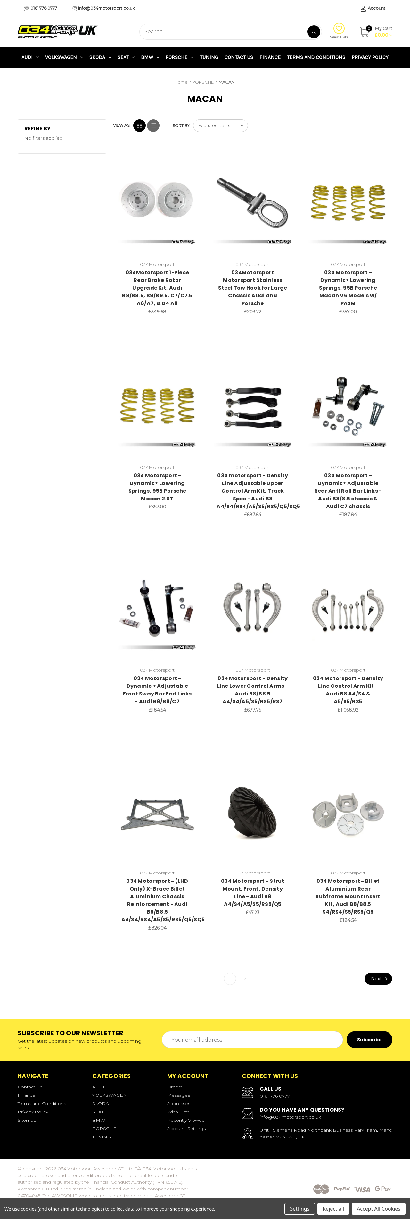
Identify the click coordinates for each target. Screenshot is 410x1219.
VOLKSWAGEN (64, 57)
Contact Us (239, 57)
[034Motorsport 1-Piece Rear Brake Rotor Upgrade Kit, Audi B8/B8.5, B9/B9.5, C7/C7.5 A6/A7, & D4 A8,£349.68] (157, 205)
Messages (178, 1095)
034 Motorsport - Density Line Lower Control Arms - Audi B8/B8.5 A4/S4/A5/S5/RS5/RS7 (252, 690)
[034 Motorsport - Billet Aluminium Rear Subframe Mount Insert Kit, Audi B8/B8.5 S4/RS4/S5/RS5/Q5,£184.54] (348, 814)
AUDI (30, 57)
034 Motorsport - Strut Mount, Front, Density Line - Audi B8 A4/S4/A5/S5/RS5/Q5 (252, 892)
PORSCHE (179, 57)
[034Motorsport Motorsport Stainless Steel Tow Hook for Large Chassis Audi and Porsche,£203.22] (252, 205)
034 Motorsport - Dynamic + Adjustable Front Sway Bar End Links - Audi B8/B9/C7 (157, 690)
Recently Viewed (186, 1120)
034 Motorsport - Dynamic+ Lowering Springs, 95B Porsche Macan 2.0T (157, 487)
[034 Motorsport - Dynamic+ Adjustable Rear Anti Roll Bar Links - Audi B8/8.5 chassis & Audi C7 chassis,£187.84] (348, 408)
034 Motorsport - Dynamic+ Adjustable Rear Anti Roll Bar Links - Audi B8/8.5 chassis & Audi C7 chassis (348, 491)
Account (373, 8)
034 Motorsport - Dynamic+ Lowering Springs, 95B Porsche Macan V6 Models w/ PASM (348, 288)
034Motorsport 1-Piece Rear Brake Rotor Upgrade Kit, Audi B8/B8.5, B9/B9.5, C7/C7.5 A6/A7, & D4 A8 (157, 288)
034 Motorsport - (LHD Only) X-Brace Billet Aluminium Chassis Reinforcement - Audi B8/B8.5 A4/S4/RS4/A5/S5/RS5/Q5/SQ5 (157, 900)
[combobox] (230, 32)
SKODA (100, 57)
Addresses (178, 1103)
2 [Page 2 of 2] (245, 979)
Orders (174, 1087)
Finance (270, 57)
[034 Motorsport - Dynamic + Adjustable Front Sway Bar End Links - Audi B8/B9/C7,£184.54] (157, 611)
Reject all (333, 1208)
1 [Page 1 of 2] (230, 979)
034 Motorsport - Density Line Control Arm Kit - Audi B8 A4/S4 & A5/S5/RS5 (348, 690)
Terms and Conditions (316, 57)
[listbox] (220, 125)
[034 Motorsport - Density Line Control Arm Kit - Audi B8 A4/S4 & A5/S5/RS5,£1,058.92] (348, 611)
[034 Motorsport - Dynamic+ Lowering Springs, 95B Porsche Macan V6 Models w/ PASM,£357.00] (348, 205)
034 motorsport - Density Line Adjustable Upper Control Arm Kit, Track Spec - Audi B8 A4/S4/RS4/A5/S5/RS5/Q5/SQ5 (253, 491)
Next (380, 979)
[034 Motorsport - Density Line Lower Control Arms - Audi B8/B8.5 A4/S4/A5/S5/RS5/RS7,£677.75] (252, 611)
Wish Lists (339, 31)
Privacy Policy (370, 57)
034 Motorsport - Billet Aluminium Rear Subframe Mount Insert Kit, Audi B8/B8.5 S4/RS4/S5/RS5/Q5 (348, 896)
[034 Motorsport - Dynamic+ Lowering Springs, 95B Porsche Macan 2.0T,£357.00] (157, 408)
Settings (299, 1208)
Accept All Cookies (378, 1208)
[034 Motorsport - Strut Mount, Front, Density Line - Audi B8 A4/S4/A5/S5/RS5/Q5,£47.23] (252, 814)
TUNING (209, 57)
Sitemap (27, 1120)
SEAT (126, 57)
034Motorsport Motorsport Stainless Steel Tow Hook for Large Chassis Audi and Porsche (252, 288)
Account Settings (186, 1128)
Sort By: (181, 125)
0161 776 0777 (40, 8)
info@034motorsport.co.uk (103, 8)
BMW (150, 57)
